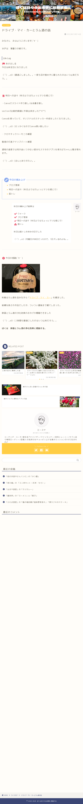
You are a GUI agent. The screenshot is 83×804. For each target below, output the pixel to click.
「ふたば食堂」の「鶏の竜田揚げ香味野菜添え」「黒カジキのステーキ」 (36, 502)
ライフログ (6, 25)
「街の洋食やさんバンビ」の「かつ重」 (22, 476)
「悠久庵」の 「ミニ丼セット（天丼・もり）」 (25, 483)
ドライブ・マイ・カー (40, 297)
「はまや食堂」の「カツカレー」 (19, 489)
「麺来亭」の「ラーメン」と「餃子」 (21, 495)
